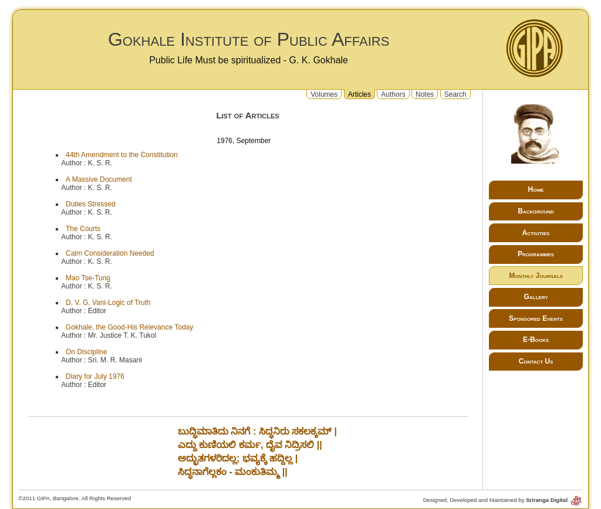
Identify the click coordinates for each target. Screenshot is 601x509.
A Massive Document (99, 179)
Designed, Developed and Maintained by (503, 500)
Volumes (323, 94)
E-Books (536, 339)
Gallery (536, 297)
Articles (359, 94)
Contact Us (536, 361)
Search (455, 94)
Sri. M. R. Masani (115, 360)
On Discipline (86, 352)
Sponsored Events (536, 318)
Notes (425, 94)
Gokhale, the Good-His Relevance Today (129, 327)
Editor (97, 311)
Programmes (536, 254)
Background (536, 211)
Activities (536, 233)
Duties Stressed (91, 204)
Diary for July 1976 (95, 376)
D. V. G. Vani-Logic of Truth (108, 302)
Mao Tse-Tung (88, 278)
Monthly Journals (536, 276)
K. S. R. (100, 163)
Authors (393, 94)
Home (536, 189)
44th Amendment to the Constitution (122, 155)
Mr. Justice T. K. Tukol (122, 335)
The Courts (83, 229)
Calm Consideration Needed (110, 253)
